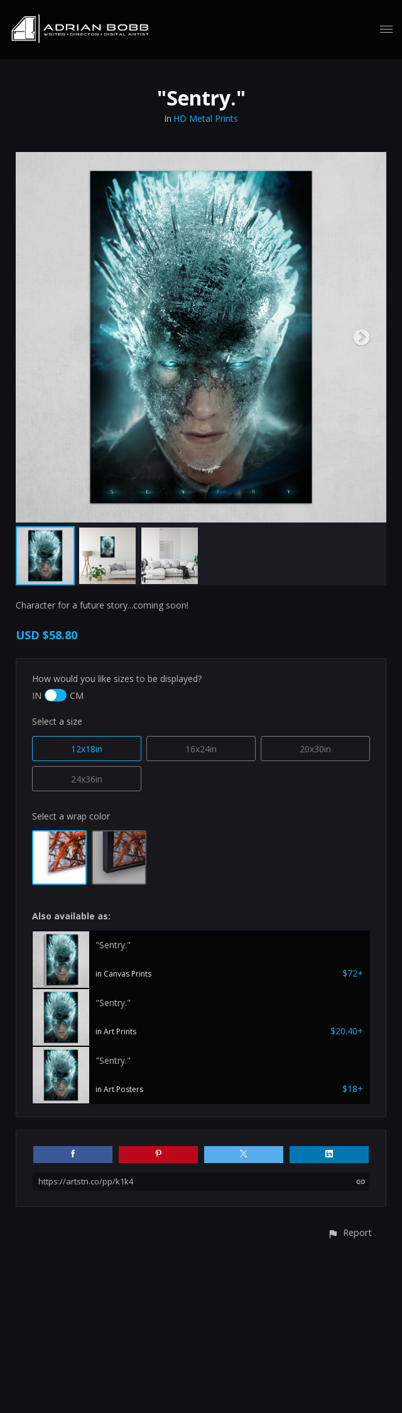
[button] (349, 1232)
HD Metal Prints (205, 118)
